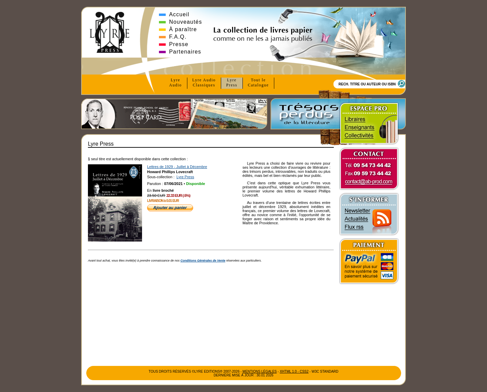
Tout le (258, 83)
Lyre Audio (204, 83)
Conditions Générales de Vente (203, 260)
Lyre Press (185, 177)
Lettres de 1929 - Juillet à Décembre (177, 167)
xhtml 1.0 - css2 (294, 371)
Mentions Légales (259, 371)
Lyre (175, 83)
